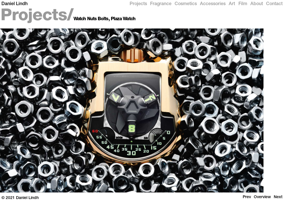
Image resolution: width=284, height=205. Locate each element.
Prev (247, 197)
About (256, 4)
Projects (138, 4)
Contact (274, 4)
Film (242, 4)
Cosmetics (186, 4)
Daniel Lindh (14, 4)
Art (232, 4)
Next (278, 197)
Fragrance (160, 4)
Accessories (213, 4)
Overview (262, 197)
